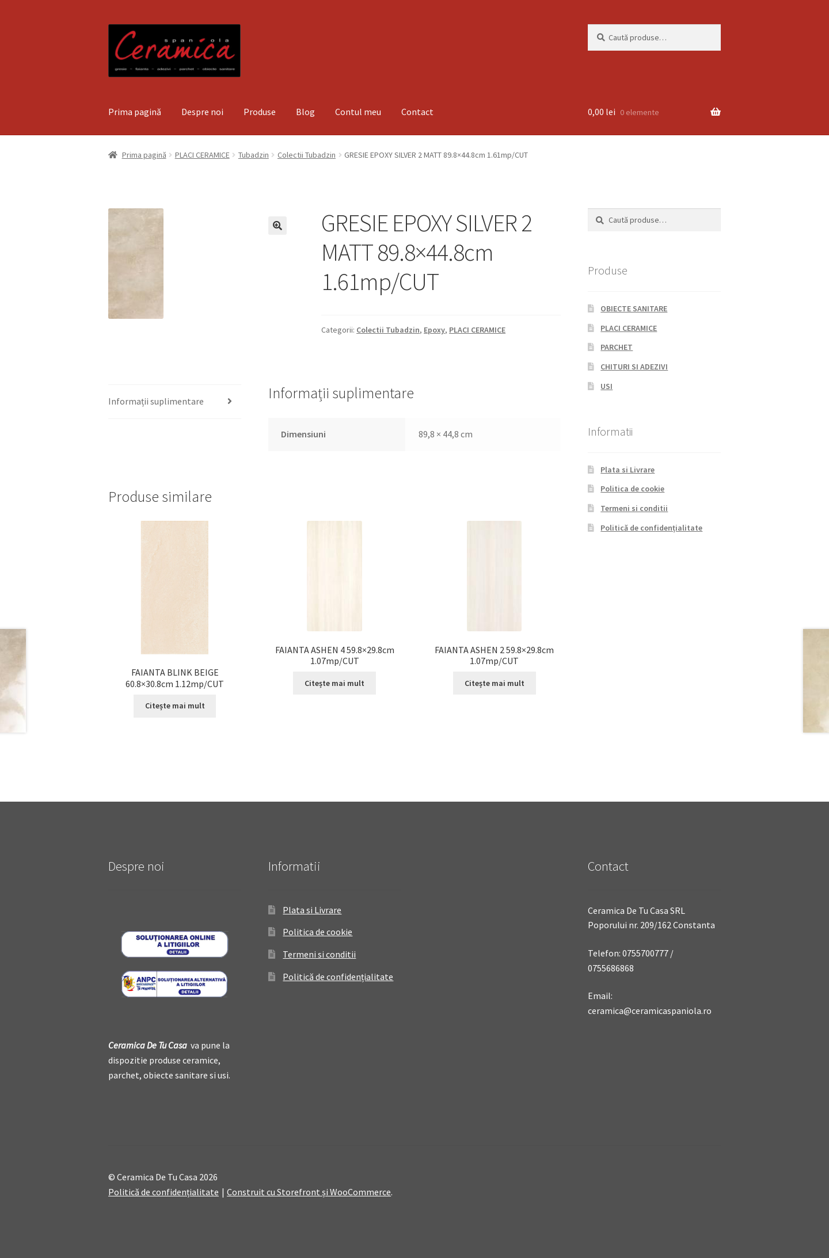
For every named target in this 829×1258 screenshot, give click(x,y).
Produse (260, 111)
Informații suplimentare (156, 401)
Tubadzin (253, 155)
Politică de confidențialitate (651, 528)
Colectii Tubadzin (306, 155)
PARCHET (616, 347)
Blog (305, 111)
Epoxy (434, 330)
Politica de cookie (632, 488)
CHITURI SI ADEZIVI (634, 366)
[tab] (174, 402)
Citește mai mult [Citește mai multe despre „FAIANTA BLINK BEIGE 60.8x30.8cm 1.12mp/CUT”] (175, 705)
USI (606, 386)
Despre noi (202, 111)
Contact (417, 111)
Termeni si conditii (634, 508)
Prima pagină (134, 111)
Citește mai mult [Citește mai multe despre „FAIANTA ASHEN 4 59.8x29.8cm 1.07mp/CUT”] (334, 683)
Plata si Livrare (627, 469)
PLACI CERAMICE (202, 155)
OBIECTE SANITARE (633, 308)
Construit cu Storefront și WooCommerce (309, 1192)
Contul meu (358, 111)
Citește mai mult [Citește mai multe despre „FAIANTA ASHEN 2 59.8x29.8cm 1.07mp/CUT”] (494, 683)
